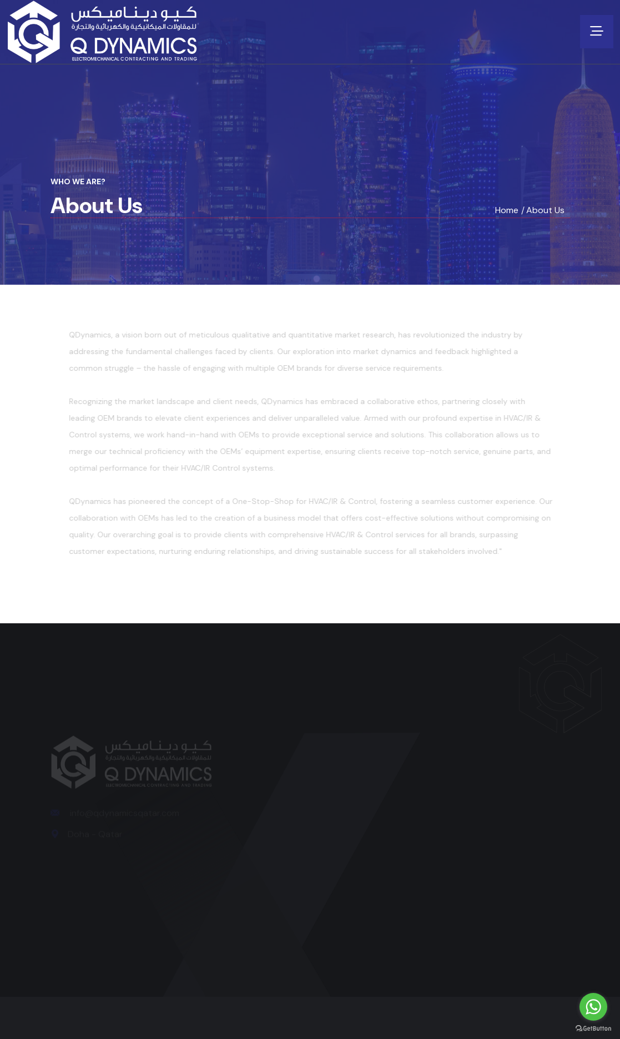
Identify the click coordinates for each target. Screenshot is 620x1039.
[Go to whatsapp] (593, 1007)
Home (506, 210)
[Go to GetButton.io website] (593, 1028)
